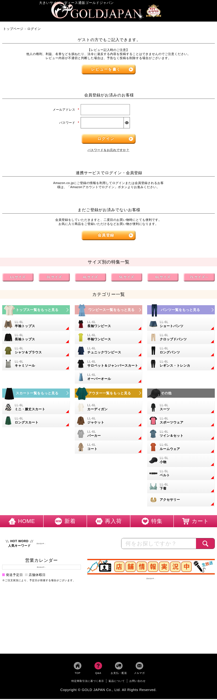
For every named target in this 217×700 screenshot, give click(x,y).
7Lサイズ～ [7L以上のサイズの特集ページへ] (199, 278)
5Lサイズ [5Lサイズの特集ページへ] (126, 278)
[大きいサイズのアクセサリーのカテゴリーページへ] (181, 501)
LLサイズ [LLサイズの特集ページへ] (17, 278)
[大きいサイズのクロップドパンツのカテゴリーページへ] (181, 338)
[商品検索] (205, 544)
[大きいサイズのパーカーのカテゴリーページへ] (108, 435)
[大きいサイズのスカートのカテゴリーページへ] (36, 394)
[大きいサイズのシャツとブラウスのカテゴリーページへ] (36, 351)
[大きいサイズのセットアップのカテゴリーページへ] (181, 435)
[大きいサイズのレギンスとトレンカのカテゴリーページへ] (181, 365)
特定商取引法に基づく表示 (87, 682)
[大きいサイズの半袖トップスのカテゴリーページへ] (36, 325)
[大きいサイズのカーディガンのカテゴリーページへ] (108, 408)
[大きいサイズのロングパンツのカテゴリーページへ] (181, 351)
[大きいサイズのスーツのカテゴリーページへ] (181, 408)
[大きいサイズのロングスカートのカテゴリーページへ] (36, 421)
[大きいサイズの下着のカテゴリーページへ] (181, 487)
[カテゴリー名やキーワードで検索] (158, 544)
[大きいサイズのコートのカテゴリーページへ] (108, 448)
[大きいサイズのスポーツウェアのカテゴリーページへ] (181, 421)
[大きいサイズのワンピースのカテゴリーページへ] (108, 311)
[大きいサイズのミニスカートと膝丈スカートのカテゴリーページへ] (36, 408)
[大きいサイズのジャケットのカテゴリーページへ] (108, 421)
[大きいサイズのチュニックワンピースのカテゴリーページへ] (108, 351)
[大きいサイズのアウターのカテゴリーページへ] (108, 394)
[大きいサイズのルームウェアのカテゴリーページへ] (181, 448)
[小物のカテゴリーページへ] (181, 461)
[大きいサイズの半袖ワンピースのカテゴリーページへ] (108, 338)
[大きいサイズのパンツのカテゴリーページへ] (181, 311)
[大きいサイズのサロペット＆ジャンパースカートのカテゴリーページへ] (108, 365)
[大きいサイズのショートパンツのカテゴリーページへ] (181, 325)
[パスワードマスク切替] (127, 123)
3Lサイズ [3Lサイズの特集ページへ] (54, 278)
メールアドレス (66, 111)
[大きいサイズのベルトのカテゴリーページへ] (181, 474)
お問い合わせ (137, 682)
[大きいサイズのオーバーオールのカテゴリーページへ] (108, 378)
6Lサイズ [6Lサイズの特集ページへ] (162, 278)
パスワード (69, 124)
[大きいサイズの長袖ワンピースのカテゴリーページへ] (108, 325)
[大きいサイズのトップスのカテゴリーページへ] (36, 311)
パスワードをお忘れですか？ (108, 151)
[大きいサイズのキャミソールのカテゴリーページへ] (36, 365)
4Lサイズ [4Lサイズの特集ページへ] (90, 278)
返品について (116, 682)
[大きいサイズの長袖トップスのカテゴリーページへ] (36, 338)
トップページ (13, 30)
